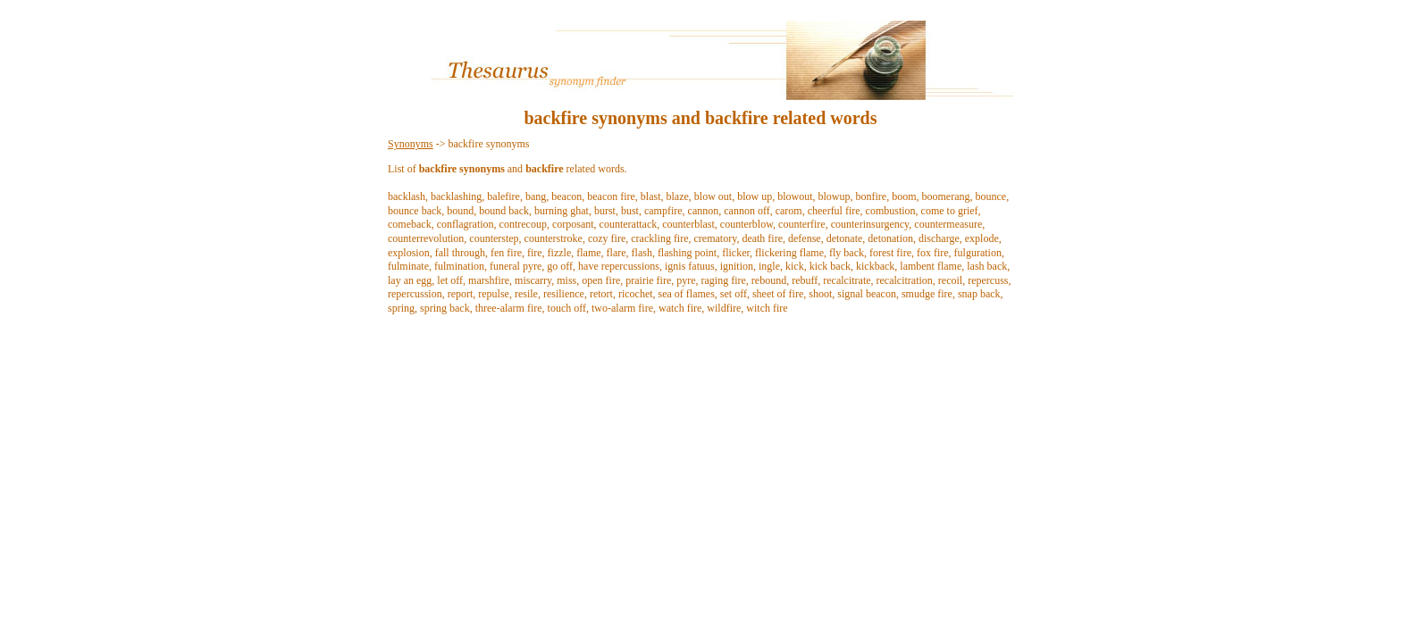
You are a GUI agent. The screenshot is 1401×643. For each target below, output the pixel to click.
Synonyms (410, 144)
